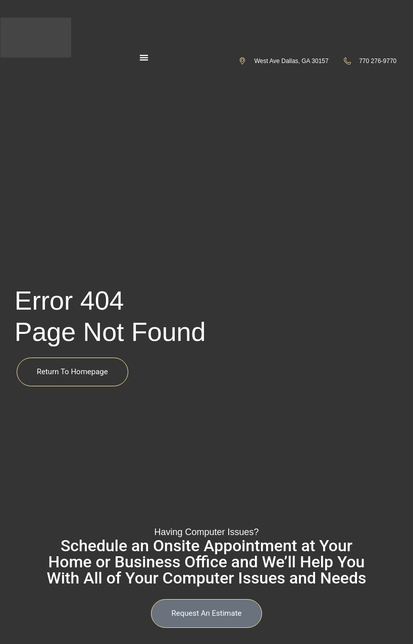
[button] (143, 58)
